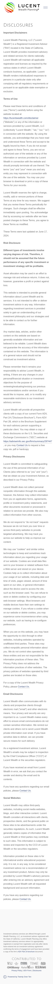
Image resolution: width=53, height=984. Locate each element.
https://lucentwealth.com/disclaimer (20, 118)
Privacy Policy (17, 971)
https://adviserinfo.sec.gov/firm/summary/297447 (27, 441)
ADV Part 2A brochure (26, 952)
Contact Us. (24, 686)
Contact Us (22, 445)
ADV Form (27, 971)
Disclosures (37, 971)
